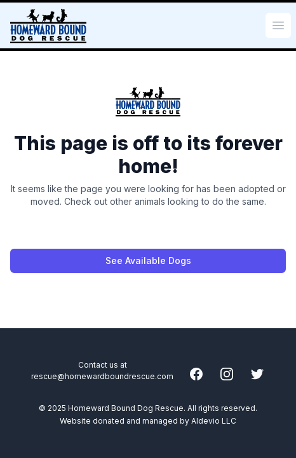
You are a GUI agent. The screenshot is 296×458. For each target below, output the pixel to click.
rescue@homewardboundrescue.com (102, 376)
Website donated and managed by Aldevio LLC (148, 421)
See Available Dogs (148, 260)
